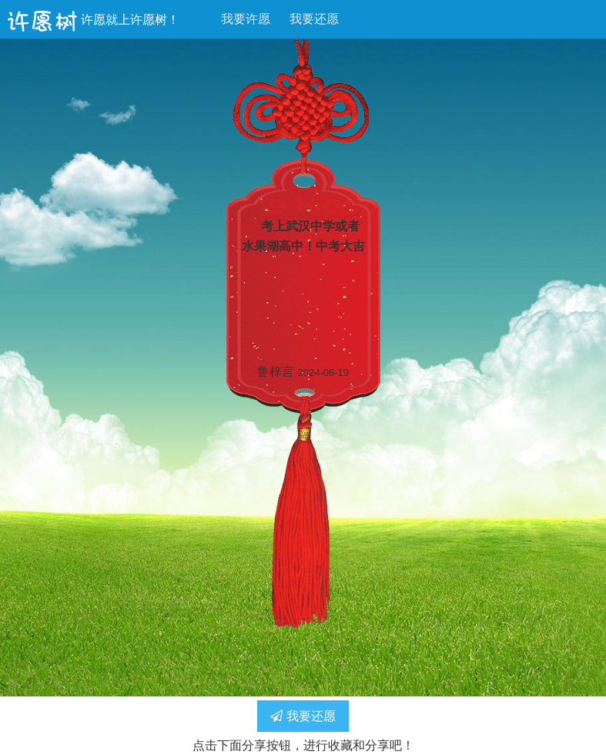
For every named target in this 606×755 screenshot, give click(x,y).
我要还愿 (314, 18)
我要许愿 (245, 18)
